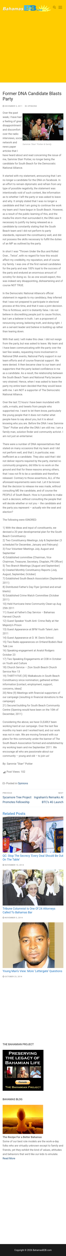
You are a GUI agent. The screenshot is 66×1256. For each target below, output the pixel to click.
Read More (9, 1158)
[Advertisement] (33, 49)
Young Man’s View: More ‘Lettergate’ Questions (32, 971)
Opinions (31, 106)
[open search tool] (54, 7)
